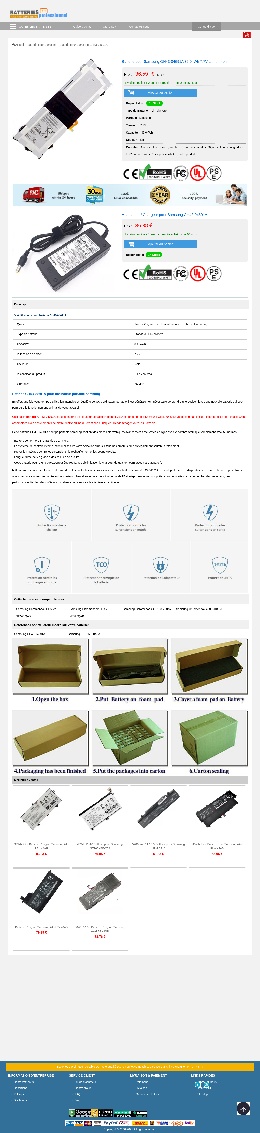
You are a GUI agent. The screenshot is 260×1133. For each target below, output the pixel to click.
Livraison (141, 1088)
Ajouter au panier (160, 92)
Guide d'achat (82, 26)
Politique (19, 1094)
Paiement (142, 1082)
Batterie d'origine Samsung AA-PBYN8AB (41, 927)
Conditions (20, 1088)
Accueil (19, 44)
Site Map (202, 1094)
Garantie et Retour (147, 1094)
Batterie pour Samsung (41, 44)
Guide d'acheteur (85, 1082)
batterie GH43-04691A (41, 416)
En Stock (154, 103)
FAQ (77, 1094)
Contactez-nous (139, 26)
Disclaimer (20, 1100)
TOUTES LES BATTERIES (34, 26)
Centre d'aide (206, 26)
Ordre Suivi (110, 26)
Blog (77, 1100)
